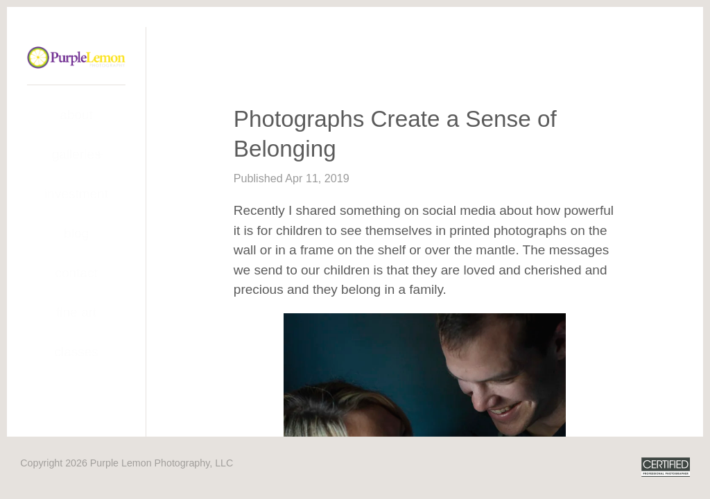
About (76, 114)
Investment (76, 193)
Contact (76, 272)
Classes (76, 351)
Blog (76, 233)
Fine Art (76, 312)
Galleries (76, 154)
